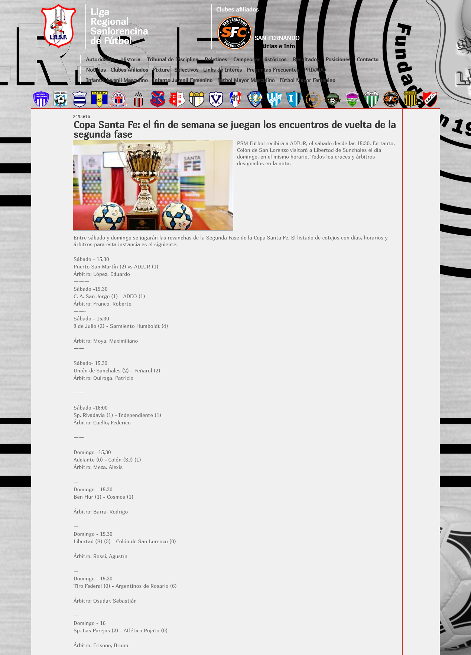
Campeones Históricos (259, 59)
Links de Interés (222, 69)
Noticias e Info (274, 46)
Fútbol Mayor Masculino (246, 80)
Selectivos (186, 69)
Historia (130, 59)
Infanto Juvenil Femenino (182, 80)
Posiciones (337, 59)
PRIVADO (315, 69)
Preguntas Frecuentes (273, 69)
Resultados (306, 59)
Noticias (96, 69)
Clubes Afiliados (129, 69)
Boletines (216, 59)
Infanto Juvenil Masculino (117, 80)
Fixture (161, 69)
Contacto (367, 59)
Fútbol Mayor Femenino (307, 80)
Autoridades (100, 59)
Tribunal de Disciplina (172, 59)
